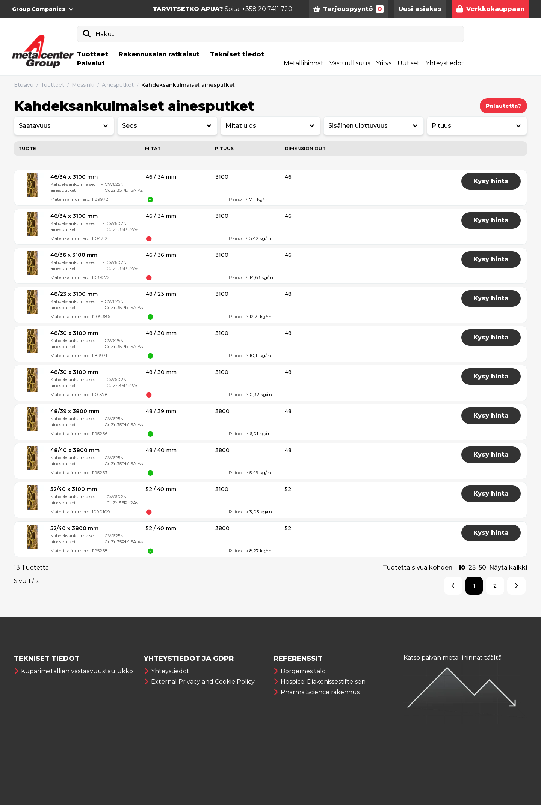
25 (472, 567)
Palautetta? (503, 106)
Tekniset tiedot (237, 54)
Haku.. (104, 34)
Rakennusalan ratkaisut (159, 54)
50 (482, 567)
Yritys (383, 63)
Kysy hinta (491, 181)
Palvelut (91, 63)
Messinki (83, 84)
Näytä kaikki (508, 567)
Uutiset (408, 63)
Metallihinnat (303, 63)
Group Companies (43, 9)
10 (461, 567)
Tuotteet (92, 54)
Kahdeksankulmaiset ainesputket (188, 84)
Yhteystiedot (445, 63)
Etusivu (23, 84)
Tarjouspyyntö (348, 9)
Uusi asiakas (420, 8)
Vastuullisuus (349, 63)
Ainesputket (118, 84)
